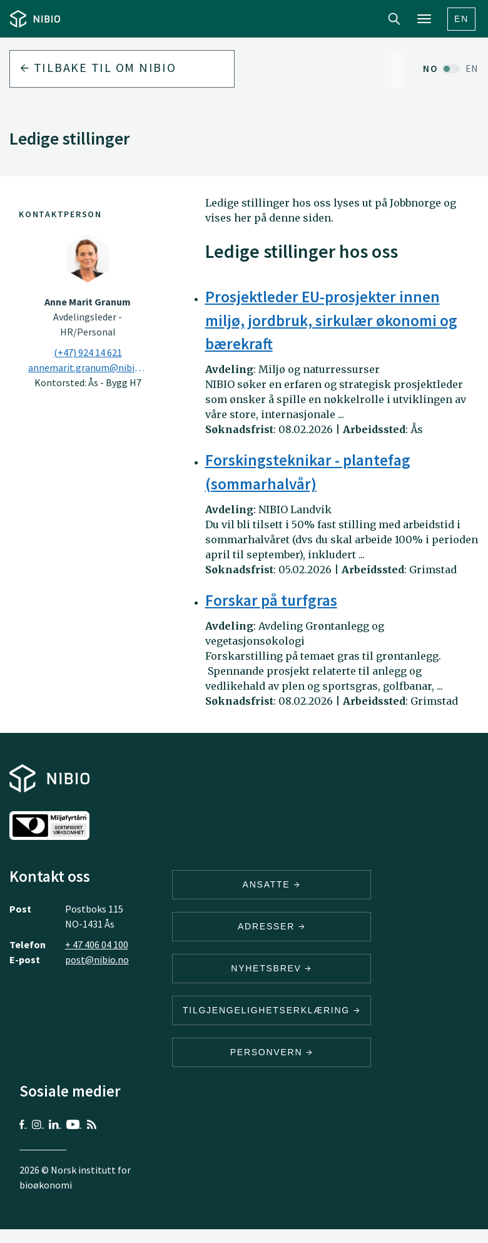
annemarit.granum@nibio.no (87, 367)
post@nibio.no (97, 959)
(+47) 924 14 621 (88, 352)
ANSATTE (272, 884)
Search (394, 18)
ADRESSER (271, 926)
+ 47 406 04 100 (96, 944)
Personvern (271, 1052)
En (461, 19)
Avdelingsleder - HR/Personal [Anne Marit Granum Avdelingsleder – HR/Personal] (87, 316)
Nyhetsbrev (271, 968)
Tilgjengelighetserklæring (271, 1010)
